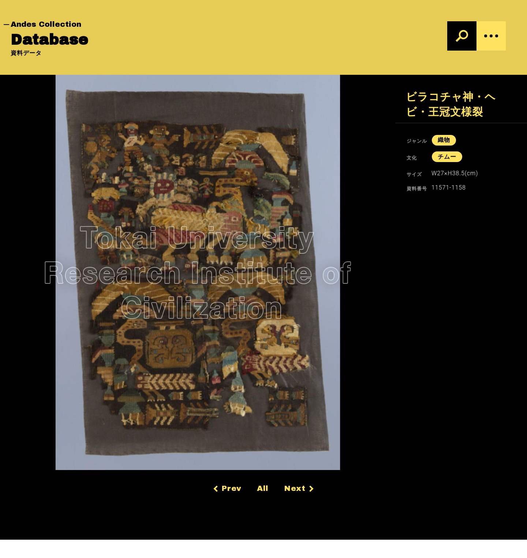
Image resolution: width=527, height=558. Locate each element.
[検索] (461, 36)
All (263, 488)
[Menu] (491, 36)
